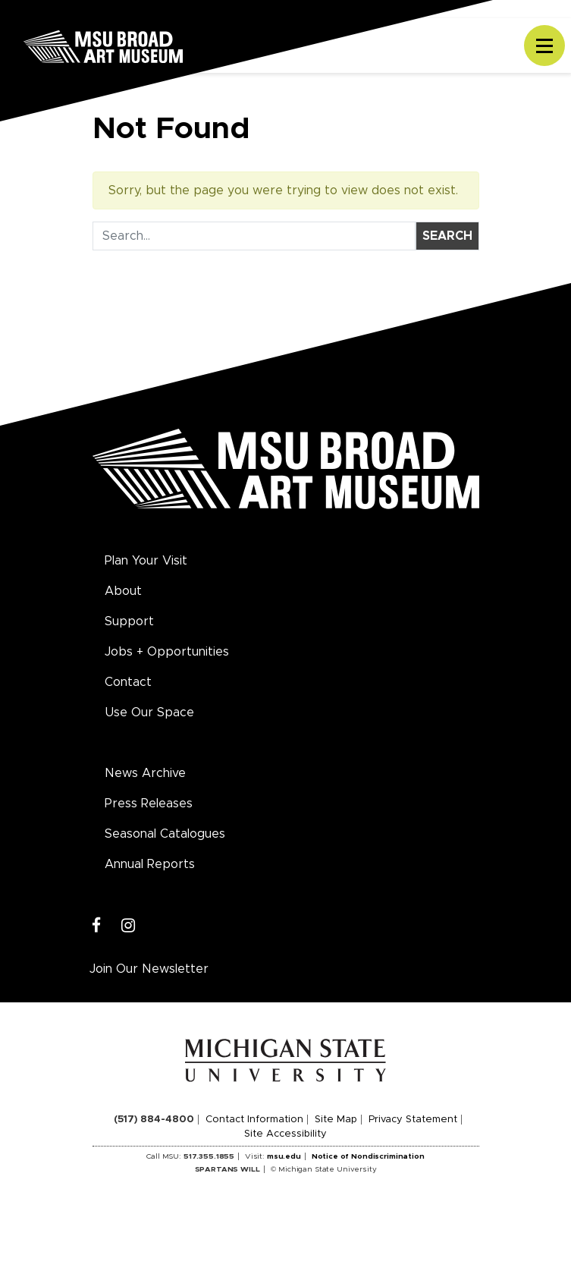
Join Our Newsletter (149, 969)
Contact (128, 682)
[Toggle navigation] (544, 45)
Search (447, 236)
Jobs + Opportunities (167, 652)
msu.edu (284, 1156)
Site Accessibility (285, 1134)
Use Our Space (149, 712)
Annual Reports (150, 864)
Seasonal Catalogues (165, 834)
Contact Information (254, 1120)
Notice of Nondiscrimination (368, 1156)
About (123, 591)
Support (129, 621)
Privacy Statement (413, 1120)
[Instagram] (128, 926)
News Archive (145, 773)
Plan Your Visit (146, 561)
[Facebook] (96, 926)
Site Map (336, 1120)
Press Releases (149, 803)
